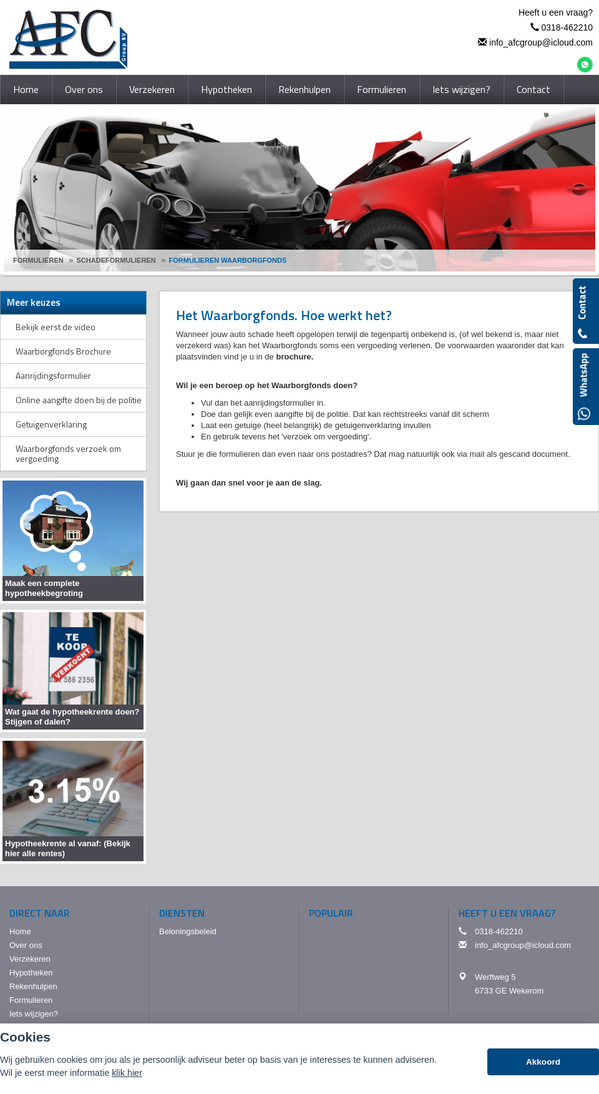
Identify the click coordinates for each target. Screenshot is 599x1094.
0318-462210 (567, 27)
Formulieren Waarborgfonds (228, 260)
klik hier (127, 1073)
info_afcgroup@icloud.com (541, 42)
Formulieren (38, 260)
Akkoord (543, 1062)
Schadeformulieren (116, 260)
